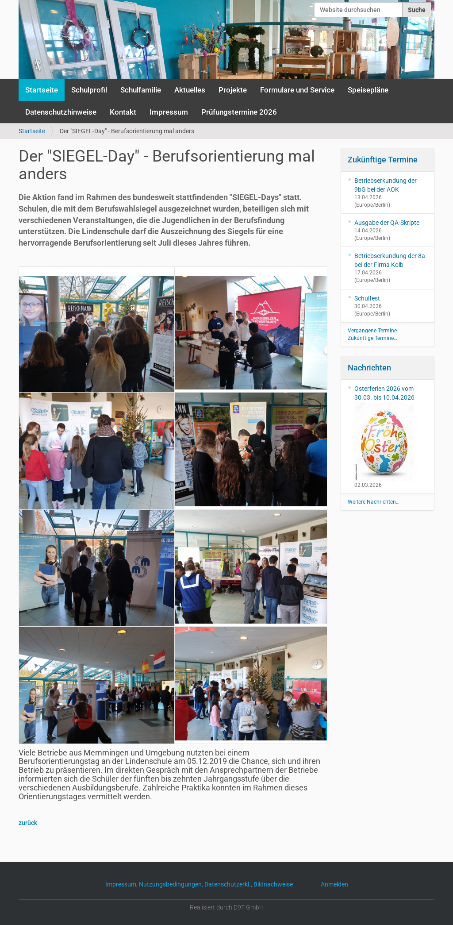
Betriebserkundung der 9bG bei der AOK (385, 185)
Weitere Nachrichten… (373, 502)
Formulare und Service (297, 89)
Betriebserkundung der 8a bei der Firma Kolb (389, 260)
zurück (28, 822)
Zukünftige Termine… (372, 338)
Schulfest (367, 298)
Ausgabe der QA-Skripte (386, 222)
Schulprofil (89, 89)
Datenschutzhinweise (60, 112)
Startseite (41, 89)
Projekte (233, 89)
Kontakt (123, 112)
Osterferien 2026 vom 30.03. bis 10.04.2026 (384, 433)
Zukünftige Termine (383, 159)
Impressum (169, 112)
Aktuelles (189, 89)
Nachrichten (369, 367)
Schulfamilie (140, 89)
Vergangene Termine (372, 331)
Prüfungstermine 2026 (239, 112)
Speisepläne (368, 89)
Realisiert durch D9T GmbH (227, 907)
